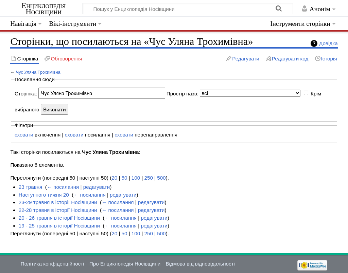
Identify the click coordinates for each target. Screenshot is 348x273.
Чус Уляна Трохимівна (38, 72)
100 (136, 178)
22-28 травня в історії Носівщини (58, 210)
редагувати (96, 187)
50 (124, 178)
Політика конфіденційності (52, 264)
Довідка (328, 43)
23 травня (30, 187)
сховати (24, 135)
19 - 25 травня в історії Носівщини (59, 226)
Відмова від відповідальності (200, 264)
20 (114, 178)
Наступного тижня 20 (44, 195)
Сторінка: (26, 93)
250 (148, 178)
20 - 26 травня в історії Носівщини (59, 218)
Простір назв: (182, 93)
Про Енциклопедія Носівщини (124, 264)
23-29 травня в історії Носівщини (58, 202)
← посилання (63, 187)
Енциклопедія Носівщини (43, 9)
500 (161, 178)
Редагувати (245, 58)
